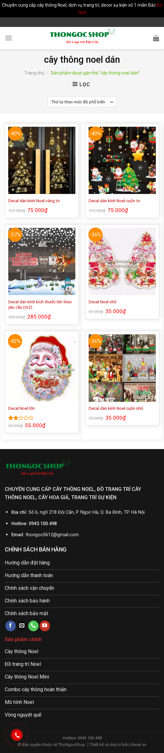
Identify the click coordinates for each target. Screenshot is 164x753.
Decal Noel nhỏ (103, 301)
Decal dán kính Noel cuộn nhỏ (116, 408)
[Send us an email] (22, 626)
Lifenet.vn (137, 744)
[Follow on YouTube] (45, 626)
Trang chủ (34, 72)
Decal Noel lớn (21, 408)
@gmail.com (66, 534)
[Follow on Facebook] (10, 626)
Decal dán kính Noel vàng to (34, 200)
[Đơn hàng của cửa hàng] (82, 102)
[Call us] (33, 626)
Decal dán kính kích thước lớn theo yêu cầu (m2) (40, 304)
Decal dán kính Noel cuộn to (114, 200)
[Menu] (8, 38)
